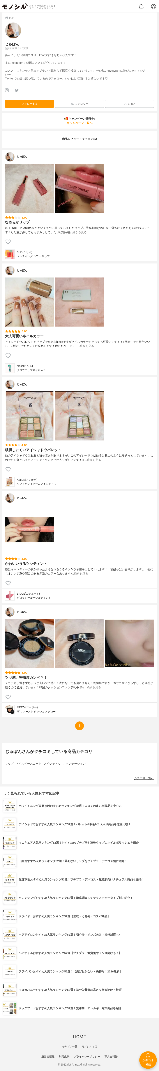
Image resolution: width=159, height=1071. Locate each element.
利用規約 (64, 1056)
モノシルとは (89, 1046)
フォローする (29, 103)
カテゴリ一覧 (69, 1046)
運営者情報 (48, 1056)
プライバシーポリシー (87, 1056)
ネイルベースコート (28, 763)
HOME (79, 1036)
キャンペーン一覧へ (79, 123)
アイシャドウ (52, 763)
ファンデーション (74, 763)
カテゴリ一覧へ (144, 778)
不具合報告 (111, 1056)
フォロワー (79, 104)
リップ (9, 763)
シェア (130, 104)
